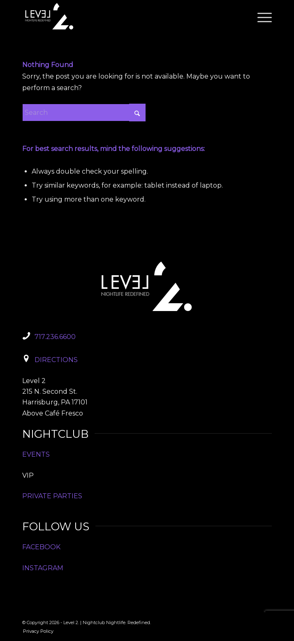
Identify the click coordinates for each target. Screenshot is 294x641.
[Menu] (260, 16)
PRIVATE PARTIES (52, 496)
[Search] (84, 112)
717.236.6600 (55, 337)
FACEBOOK (41, 547)
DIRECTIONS (56, 360)
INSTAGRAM (42, 568)
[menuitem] (260, 16)
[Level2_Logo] (122, 16)
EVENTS (36, 454)
